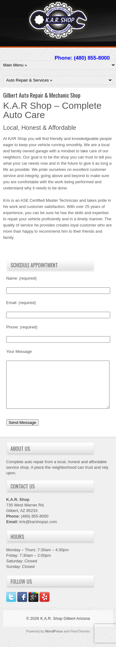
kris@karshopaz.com (38, 531)
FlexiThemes (80, 640)
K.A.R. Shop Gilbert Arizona (65, 627)
